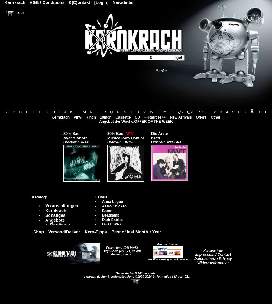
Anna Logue (112, 202)
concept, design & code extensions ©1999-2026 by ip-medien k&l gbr (133, 276)
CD (137, 117)
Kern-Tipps (96, 232)
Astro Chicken (114, 206)
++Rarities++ (155, 117)
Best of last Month (130, 232)
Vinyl (78, 117)
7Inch (91, 117)
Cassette (123, 117)
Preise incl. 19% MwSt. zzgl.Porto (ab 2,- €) (121, 249)
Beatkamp (110, 215)
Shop (38, 232)
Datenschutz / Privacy (213, 259)
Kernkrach (61, 117)
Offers (201, 117)
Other (215, 117)
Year (156, 232)
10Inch (106, 117)
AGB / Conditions (47, 2)
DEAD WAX (112, 224)
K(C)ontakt (79, 2)
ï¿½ (180, 112)
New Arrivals (181, 117)
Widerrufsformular (213, 263)
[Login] (101, 2)
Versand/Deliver (64, 232)
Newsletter (123, 2)
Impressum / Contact (213, 254)
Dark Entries (113, 220)
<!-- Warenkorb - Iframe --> (136, 281)
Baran (107, 211)
